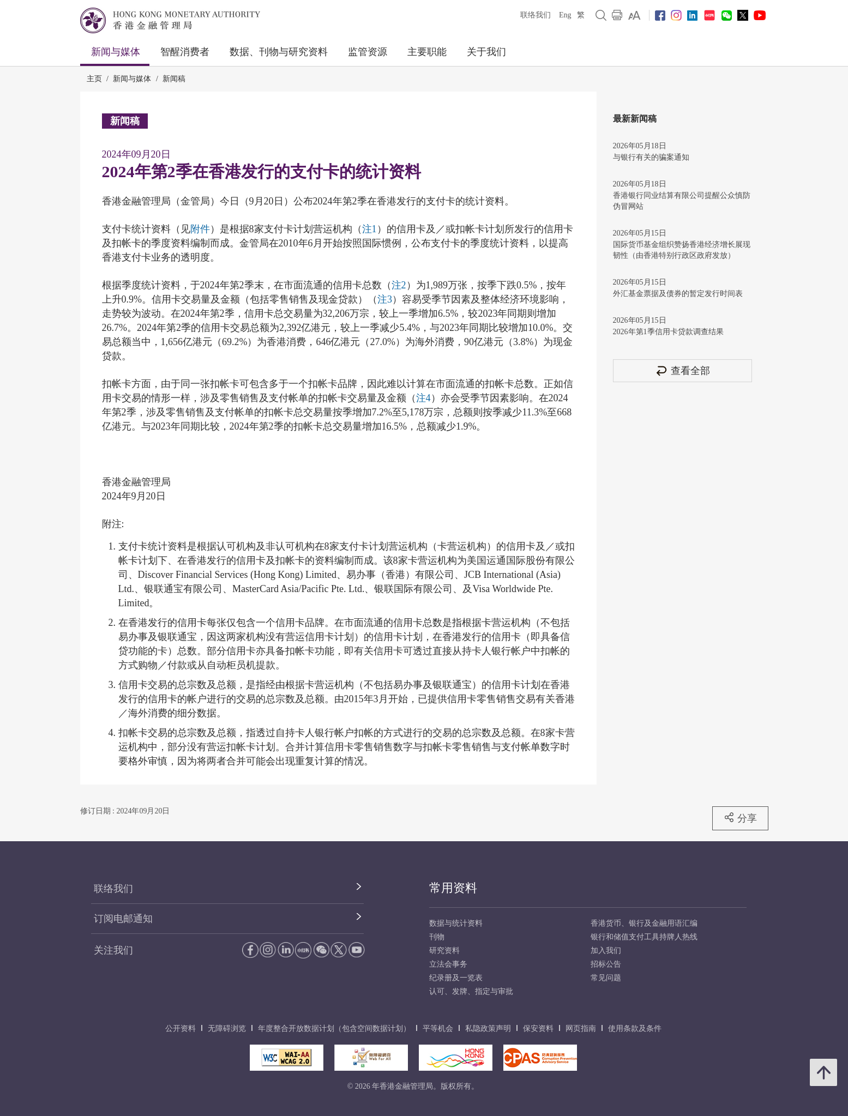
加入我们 (606, 950)
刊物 (436, 937)
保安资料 (538, 1028)
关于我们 (486, 51)
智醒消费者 (184, 51)
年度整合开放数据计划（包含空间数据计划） (334, 1028)
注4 (423, 398)
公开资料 (180, 1028)
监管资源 (367, 51)
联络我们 (535, 15)
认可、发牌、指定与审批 (471, 991)
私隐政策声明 (488, 1028)
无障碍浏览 (227, 1028)
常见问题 (606, 978)
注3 (384, 299)
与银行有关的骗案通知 (651, 157)
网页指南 (581, 1028)
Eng (565, 15)
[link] (634, 15)
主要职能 (427, 51)
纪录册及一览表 (456, 978)
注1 (369, 229)
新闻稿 (174, 79)
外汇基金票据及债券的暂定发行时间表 (678, 293)
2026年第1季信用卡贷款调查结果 (668, 332)
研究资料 (444, 950)
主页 (94, 79)
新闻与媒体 (115, 51)
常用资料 (453, 888)
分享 (740, 818)
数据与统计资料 (456, 923)
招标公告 (606, 964)
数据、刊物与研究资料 (279, 51)
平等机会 (438, 1028)
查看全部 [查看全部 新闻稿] (682, 370)
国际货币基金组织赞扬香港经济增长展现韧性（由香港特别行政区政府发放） (681, 250)
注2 (399, 285)
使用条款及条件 (634, 1028)
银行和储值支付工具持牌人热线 (644, 937)
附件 (200, 229)
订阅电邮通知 (123, 918)
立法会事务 (448, 964)
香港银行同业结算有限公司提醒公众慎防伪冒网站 (681, 200)
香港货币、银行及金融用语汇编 (644, 923)
